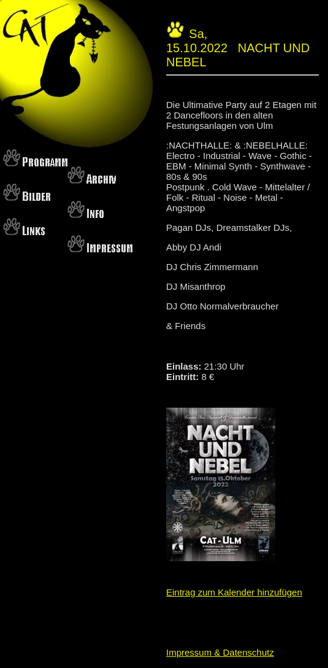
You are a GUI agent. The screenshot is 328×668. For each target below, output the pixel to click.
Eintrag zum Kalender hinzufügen (234, 592)
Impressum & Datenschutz (220, 652)
